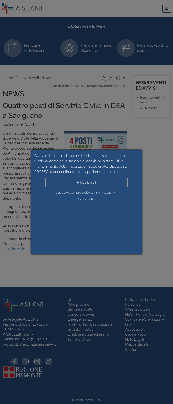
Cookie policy (86, 199)
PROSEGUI (86, 182)
